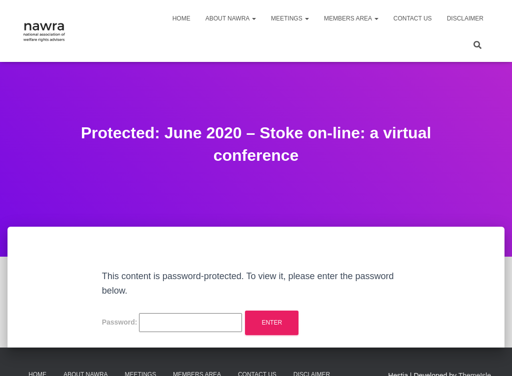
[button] (253, 18)
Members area (351, 18)
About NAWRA (231, 18)
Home (181, 18)
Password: (172, 322)
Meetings (290, 18)
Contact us (413, 18)
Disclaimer (465, 18)
